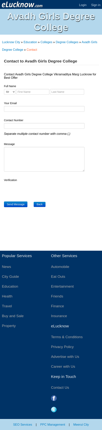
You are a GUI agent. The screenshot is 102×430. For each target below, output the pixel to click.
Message (9, 144)
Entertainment (62, 286)
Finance (57, 306)
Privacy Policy (62, 347)
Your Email (10, 103)
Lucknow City (11, 42)
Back (39, 204)
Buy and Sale (13, 316)
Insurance (59, 316)
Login (82, 5)
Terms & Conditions (67, 337)
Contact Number (13, 120)
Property (9, 326)
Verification (10, 180)
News (6, 267)
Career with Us (63, 366)
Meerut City (81, 424)
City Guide (10, 277)
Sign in (95, 5)
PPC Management (52, 424)
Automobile (60, 267)
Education (30, 42)
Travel (7, 306)
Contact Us (60, 387)
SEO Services (22, 424)
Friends (57, 296)
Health (7, 296)
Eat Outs (58, 277)
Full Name (10, 86)
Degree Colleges (67, 42)
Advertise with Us (65, 357)
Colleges (46, 42)
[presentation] (33, 190)
